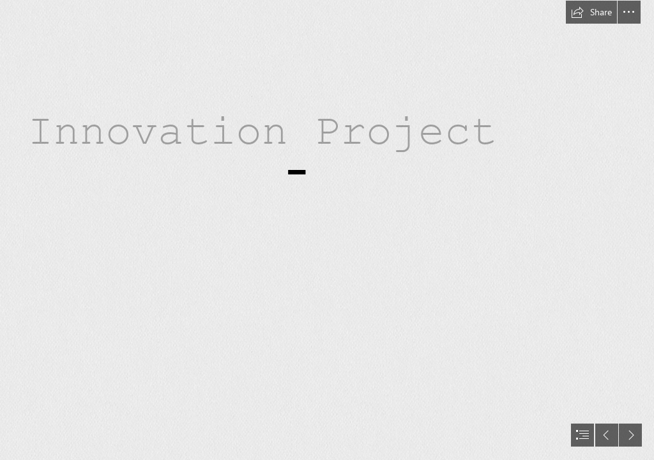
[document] (327, 230)
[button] (591, 12)
